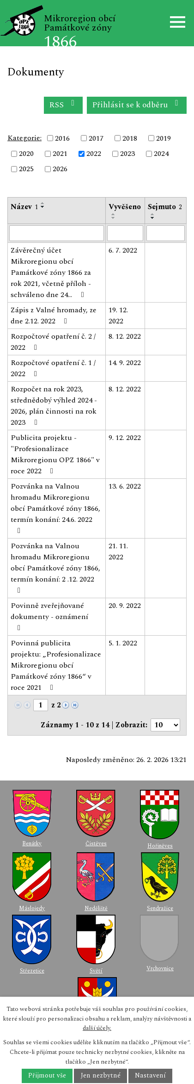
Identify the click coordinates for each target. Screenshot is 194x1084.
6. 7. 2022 (123, 250)
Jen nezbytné (101, 1076)
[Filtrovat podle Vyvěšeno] (125, 233)
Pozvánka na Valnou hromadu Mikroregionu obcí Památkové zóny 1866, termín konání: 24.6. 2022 (55, 507)
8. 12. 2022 (125, 336)
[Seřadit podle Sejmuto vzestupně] (153, 214)
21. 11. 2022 (118, 551)
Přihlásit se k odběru (137, 105)
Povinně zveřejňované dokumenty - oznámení (49, 616)
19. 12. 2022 (118, 315)
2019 (163, 138)
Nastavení (150, 1076)
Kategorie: (24, 137)
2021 (60, 153)
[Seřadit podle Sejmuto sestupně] (153, 218)
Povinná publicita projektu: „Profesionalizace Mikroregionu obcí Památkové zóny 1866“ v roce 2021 (56, 665)
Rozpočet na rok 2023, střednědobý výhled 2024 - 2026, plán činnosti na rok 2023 (54, 406)
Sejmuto (165, 206)
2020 (26, 153)
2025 (26, 169)
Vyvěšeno (125, 206)
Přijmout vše (47, 1076)
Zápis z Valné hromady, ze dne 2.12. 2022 (54, 315)
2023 (127, 153)
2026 (60, 169)
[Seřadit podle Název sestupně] (43, 207)
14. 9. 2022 (125, 362)
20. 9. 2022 (125, 605)
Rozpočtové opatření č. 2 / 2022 (53, 342)
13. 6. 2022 (125, 486)
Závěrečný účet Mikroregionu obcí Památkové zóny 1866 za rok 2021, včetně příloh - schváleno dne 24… (51, 272)
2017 (96, 138)
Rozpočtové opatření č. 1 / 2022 (53, 368)
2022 (93, 153)
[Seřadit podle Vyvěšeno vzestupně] (114, 214)
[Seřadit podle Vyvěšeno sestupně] (114, 218)
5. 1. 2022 (123, 643)
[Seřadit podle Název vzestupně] (43, 203)
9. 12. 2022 (125, 437)
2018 (129, 138)
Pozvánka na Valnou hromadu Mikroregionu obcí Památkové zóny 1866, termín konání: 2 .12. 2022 (55, 567)
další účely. (97, 1028)
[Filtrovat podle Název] (56, 233)
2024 (161, 153)
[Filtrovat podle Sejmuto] (165, 233)
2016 (62, 138)
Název (24, 206)
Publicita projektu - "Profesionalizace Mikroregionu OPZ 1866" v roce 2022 (55, 454)
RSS (63, 105)
